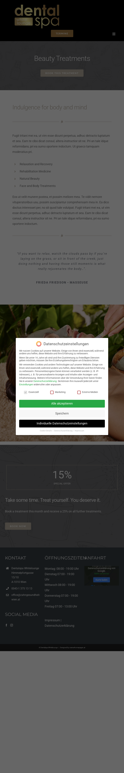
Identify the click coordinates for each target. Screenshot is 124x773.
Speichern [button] (62, 413)
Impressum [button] (79, 431)
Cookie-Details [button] (46, 431)
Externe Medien (87, 392)
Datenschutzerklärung (45, 381)
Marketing (58, 392)
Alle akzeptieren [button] (62, 403)
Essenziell (31, 392)
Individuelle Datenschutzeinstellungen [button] (62, 423)
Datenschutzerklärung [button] (63, 431)
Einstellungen (26, 384)
